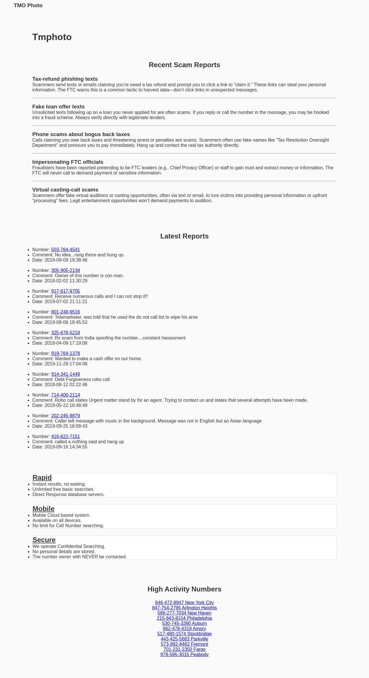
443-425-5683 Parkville (184, 638)
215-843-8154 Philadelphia (184, 618)
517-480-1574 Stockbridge (184, 633)
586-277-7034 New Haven (185, 613)
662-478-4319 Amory (184, 628)
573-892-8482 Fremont (184, 644)
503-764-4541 (65, 249)
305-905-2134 (65, 270)
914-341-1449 (65, 374)
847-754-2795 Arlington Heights (184, 607)
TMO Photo (28, 5)
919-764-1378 (65, 353)
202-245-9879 (65, 415)
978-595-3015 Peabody (184, 654)
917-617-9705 (65, 291)
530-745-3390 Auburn (184, 623)
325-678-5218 (65, 332)
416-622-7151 (65, 436)
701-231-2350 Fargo (184, 649)
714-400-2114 (65, 394)
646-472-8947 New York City (184, 602)
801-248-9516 (65, 311)
